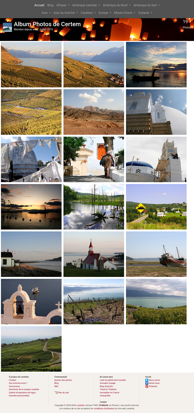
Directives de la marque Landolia (24, 389)
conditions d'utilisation (104, 408)
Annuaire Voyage (107, 383)
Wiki (56, 386)
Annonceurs (14, 386)
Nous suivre (152, 380)
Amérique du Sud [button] (145, 5)
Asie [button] (45, 13)
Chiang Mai (105, 395)
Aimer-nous (152, 383)
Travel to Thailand (108, 389)
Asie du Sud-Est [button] (64, 13)
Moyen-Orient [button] (123, 13)
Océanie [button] (144, 13)
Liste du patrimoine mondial (113, 380)
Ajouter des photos (63, 380)
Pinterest (151, 386)
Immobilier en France (109, 392)
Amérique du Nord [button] (115, 5)
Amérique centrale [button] (85, 5)
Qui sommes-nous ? (18, 383)
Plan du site (61, 392)
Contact (12, 380)
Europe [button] (104, 13)
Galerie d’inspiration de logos (22, 392)
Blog (50, 5)
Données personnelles (19, 395)
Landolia (80, 405)
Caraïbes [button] (87, 13)
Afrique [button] (61, 5)
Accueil (39, 5)
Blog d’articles (106, 386)
